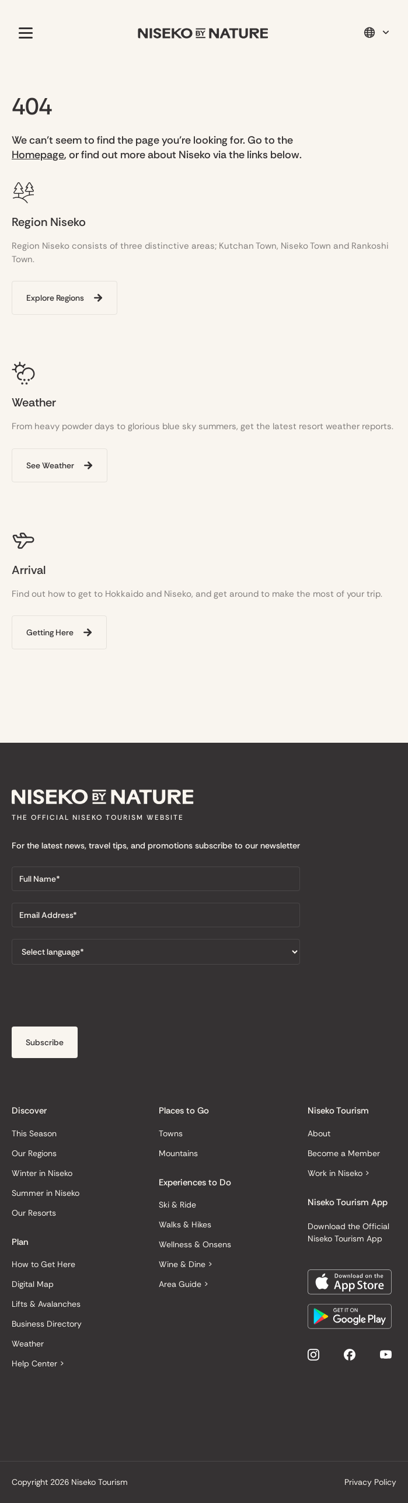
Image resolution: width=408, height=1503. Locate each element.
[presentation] (100, 999)
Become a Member (344, 1153)
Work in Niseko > (338, 1173)
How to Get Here (43, 1264)
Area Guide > (183, 1284)
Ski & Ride (177, 1205)
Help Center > (38, 1363)
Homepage (38, 155)
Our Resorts (34, 1213)
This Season (34, 1133)
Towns (171, 1133)
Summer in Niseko (45, 1193)
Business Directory (47, 1324)
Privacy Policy (370, 1482)
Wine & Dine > (185, 1264)
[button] (23, 33)
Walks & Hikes (185, 1224)
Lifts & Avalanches (46, 1304)
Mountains (178, 1153)
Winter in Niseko (42, 1173)
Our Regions (34, 1153)
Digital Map (33, 1284)
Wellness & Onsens (195, 1244)
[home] (203, 33)
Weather (28, 1344)
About (319, 1133)
